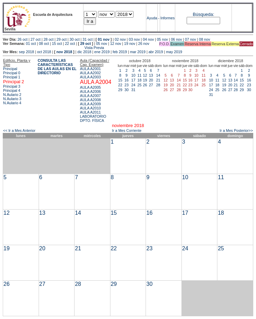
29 (120, 90)
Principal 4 (11, 90)
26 (145, 85)
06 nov (176, 39)
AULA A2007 (90, 96)
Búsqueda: (203, 14)
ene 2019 (101, 52)
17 (133, 80)
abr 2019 (155, 52)
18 (139, 80)
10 (133, 75)
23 (127, 85)
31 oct (87, 39)
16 (127, 80)
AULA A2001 (90, 69)
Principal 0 (11, 73)
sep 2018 (26, 52)
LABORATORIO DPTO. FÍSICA (93, 118)
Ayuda (152, 18)
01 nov (104, 39)
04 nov (148, 39)
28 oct (48, 39)
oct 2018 (44, 52)
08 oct (44, 43)
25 (139, 85)
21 (158, 80)
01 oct (31, 43)
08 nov (204, 39)
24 (133, 85)
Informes (167, 18)
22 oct (70, 43)
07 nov (190, 39)
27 (151, 85)
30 (127, 90)
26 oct (23, 39)
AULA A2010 (90, 108)
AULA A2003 (90, 77)
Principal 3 (11, 86)
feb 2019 (119, 52)
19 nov (129, 43)
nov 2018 (64, 52)
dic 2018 (84, 52)
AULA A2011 (90, 112)
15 (120, 80)
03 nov (134, 39)
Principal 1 (11, 77)
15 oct (57, 43)
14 (158, 75)
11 (139, 75)
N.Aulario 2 (12, 95)
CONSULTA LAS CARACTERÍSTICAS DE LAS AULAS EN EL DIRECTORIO (57, 66)
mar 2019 (138, 52)
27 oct (35, 39)
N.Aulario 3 (12, 99)
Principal (10, 69)
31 (133, 90)
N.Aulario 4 (12, 103)
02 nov (120, 39)
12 (145, 75)
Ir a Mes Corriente (126, 130)
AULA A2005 (90, 87)
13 (151, 75)
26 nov (143, 43)
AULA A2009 (90, 104)
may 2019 (174, 52)
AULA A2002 (90, 73)
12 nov (115, 43)
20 (151, 80)
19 (145, 80)
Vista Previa (53, 48)
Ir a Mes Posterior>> (236, 130)
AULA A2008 (90, 100)
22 (120, 85)
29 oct (62, 39)
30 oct (75, 39)
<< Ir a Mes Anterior (19, 130)
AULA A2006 (90, 91)
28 (158, 85)
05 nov (162, 39)
